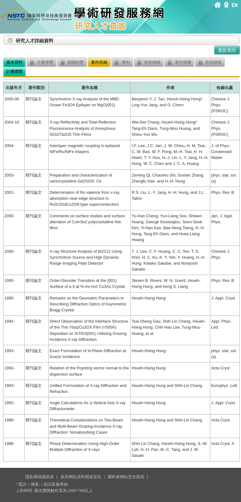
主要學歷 (41, 62)
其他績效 (210, 62)
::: (4, 38)
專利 (122, 62)
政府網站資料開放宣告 (81, 476)
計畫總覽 (14, 71)
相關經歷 (72, 62)
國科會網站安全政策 (126, 476)
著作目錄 (99, 62)
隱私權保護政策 (39, 476)
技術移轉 (149, 62)
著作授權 (179, 62)
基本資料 (14, 62)
